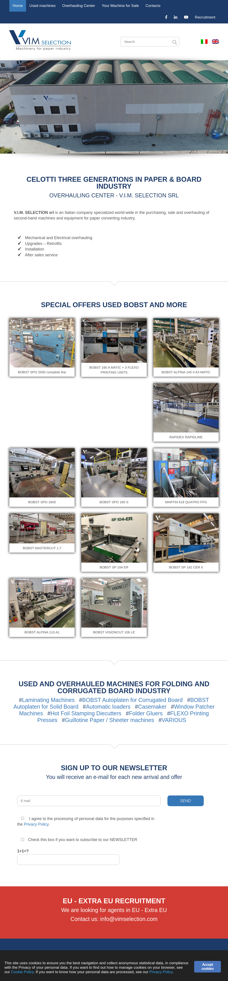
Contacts (153, 6)
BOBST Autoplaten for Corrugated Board (132, 700)
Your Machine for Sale (120, 6)
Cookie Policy (22, 972)
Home (18, 6)
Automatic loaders (108, 706)
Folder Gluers (146, 713)
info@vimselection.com (128, 919)
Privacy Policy (36, 824)
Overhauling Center (78, 6)
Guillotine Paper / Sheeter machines (109, 720)
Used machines (42, 6)
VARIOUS (174, 720)
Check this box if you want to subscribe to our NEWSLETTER (79, 839)
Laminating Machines (48, 700)
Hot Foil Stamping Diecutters (86, 713)
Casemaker (152, 706)
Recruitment (205, 17)
